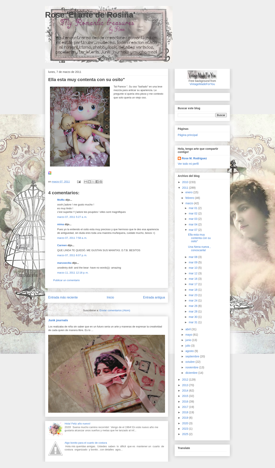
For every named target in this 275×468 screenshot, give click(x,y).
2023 (185, 428)
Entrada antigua (154, 297)
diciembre (191, 372)
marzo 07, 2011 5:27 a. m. (72, 216)
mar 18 (193, 289)
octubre (190, 361)
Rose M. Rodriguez (194, 158)
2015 (185, 396)
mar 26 (193, 305)
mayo (189, 334)
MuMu (61, 199)
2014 (185, 390)
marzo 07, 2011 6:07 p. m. (72, 255)
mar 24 (193, 300)
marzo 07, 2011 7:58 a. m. (72, 237)
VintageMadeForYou (202, 84)
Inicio (110, 297)
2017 (185, 407)
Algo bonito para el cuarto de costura (86, 442)
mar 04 (193, 224)
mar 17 (193, 284)
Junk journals (58, 320)
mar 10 (193, 267)
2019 (185, 417)
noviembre (192, 367)
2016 (185, 401)
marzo (189, 203)
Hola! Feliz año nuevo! (77, 423)
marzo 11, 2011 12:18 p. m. (72, 272)
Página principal (188, 135)
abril (188, 329)
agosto (189, 351)
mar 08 (193, 257)
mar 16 (193, 278)
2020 (185, 423)
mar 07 (193, 229)
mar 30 (193, 316)
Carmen (62, 245)
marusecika (64, 262)
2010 (185, 182)
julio (188, 345)
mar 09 (193, 262)
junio (188, 340)
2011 (185, 187)
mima (60, 224)
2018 (185, 412)
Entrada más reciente (63, 297)
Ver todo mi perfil (188, 163)
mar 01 (193, 208)
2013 (185, 385)
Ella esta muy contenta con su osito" (199, 238)
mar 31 (193, 322)
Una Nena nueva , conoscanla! (199, 248)
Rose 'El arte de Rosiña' (90, 14)
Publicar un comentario (66, 280)
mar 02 (193, 213)
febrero (190, 197)
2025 (185, 434)
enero (189, 192)
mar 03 (193, 218)
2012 (185, 379)
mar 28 (193, 311)
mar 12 (193, 273)
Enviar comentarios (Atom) (114, 310)
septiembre (192, 356)
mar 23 (193, 295)
